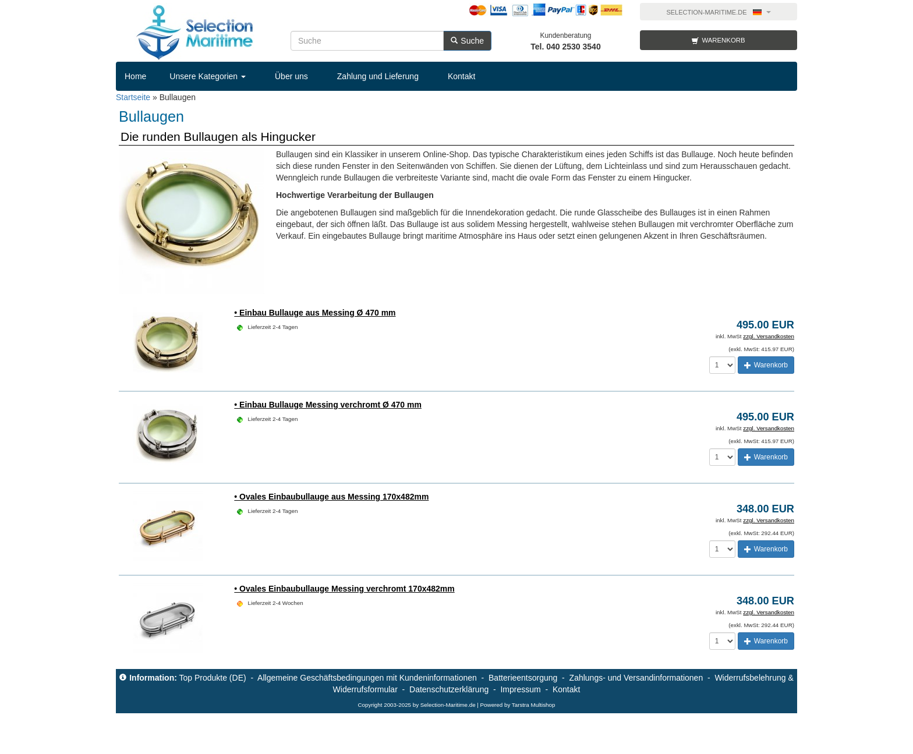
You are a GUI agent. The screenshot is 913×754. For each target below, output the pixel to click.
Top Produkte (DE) (212, 677)
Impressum (520, 689)
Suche (467, 40)
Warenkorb (718, 41)
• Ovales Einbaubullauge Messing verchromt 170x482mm (344, 588)
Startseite (133, 97)
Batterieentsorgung (523, 677)
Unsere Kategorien (207, 76)
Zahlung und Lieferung (378, 76)
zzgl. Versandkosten (768, 336)
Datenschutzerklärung (449, 689)
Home (135, 76)
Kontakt (461, 76)
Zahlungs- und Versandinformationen (636, 677)
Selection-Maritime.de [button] (718, 12)
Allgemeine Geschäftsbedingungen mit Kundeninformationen (367, 677)
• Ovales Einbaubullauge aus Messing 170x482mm (331, 496)
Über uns (291, 76)
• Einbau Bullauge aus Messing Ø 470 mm (314, 312)
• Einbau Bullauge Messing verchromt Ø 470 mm (328, 404)
